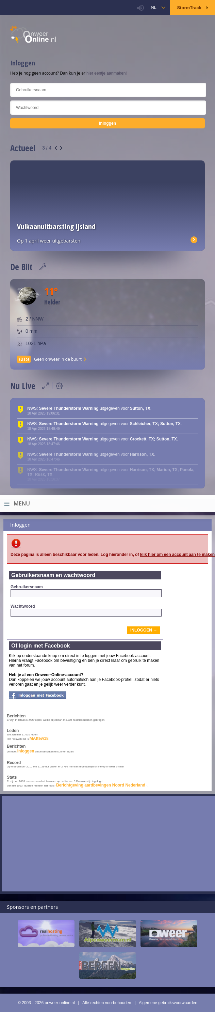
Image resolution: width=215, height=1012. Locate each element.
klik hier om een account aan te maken (177, 554)
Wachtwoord (86, 610)
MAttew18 (39, 738)
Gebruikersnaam (86, 591)
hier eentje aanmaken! (106, 73)
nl (153, 7)
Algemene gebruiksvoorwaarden (168, 1002)
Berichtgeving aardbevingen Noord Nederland (101, 785)
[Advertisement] (108, 843)
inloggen (25, 751)
